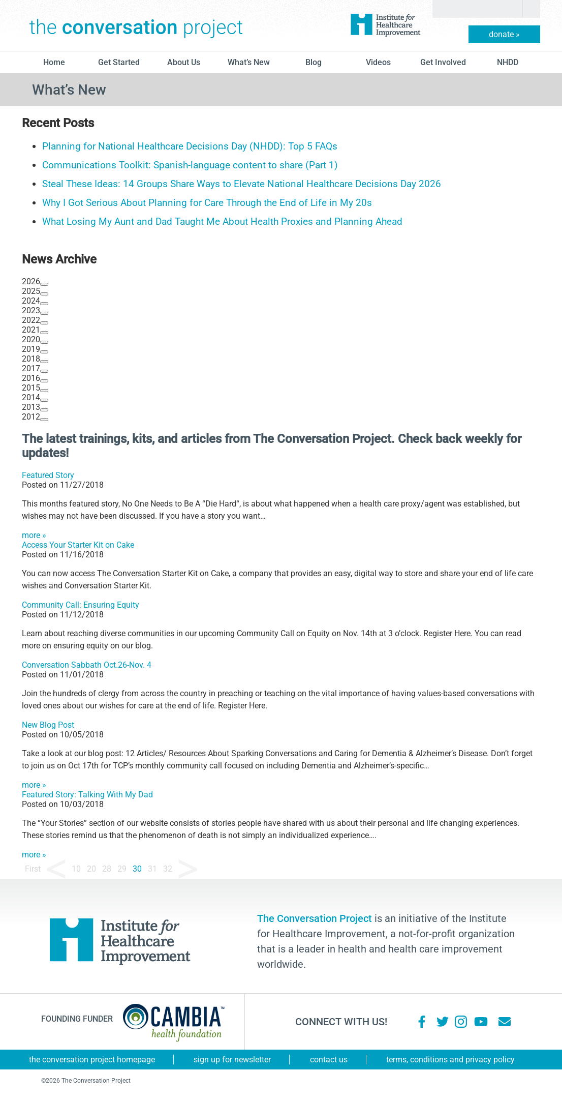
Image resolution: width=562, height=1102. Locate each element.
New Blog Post (48, 725)
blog (313, 62)
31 (152, 869)
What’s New (249, 62)
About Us (183, 62)
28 (106, 869)
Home (54, 62)
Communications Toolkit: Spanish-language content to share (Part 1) (190, 165)
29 (122, 869)
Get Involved (443, 62)
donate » (504, 34)
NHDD (507, 62)
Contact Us (329, 1059)
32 (167, 869)
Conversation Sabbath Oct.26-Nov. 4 (86, 665)
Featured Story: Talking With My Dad (87, 794)
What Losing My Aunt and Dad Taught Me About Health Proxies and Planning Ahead (222, 221)
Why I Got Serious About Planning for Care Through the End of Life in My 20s (207, 203)
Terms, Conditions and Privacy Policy (450, 1059)
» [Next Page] (187, 869)
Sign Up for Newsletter (232, 1059)
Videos (378, 62)
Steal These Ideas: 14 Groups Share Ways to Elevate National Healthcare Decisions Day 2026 (241, 184)
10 (76, 869)
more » (34, 535)
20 (91, 869)
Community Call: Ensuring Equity (80, 605)
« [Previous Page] (56, 869)
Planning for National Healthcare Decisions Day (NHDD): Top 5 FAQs (189, 146)
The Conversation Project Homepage (92, 1059)
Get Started (119, 62)
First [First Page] (33, 869)
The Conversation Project (136, 25)
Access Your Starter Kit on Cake (78, 545)
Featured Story (48, 475)
